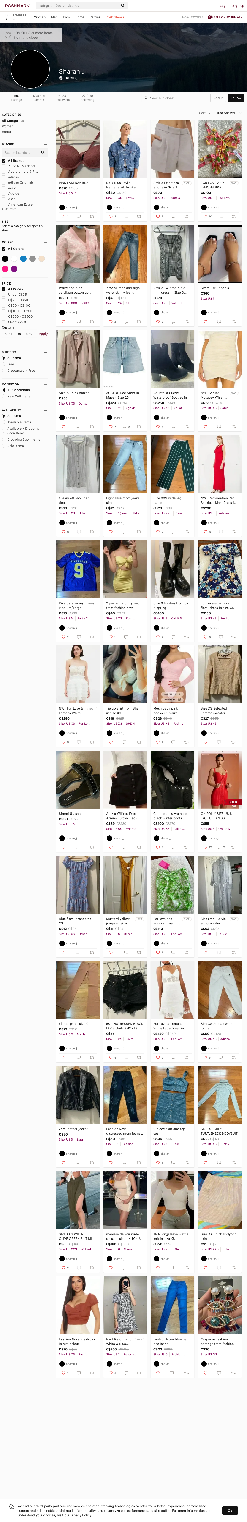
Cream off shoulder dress (74, 500)
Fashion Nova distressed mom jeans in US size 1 (123, 1131)
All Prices (12, 289)
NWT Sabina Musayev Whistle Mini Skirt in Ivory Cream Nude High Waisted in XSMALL (214, 395)
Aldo (8, 199)
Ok (230, 1511)
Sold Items (13, 446)
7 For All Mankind (18, 166)
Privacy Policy (80, 1515)
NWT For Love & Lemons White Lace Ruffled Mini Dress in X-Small (72, 710)
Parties (95, 17)
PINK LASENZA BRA (73, 183)
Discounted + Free (18, 370)
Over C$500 (14, 322)
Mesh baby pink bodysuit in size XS (168, 710)
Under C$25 (14, 294)
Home (79, 17)
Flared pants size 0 (74, 1024)
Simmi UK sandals (73, 814)
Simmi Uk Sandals (215, 288)
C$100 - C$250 (17, 311)
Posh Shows (115, 17)
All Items (11, 358)
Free (8, 364)
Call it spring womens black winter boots (170, 816)
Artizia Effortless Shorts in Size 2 (166, 185)
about (218, 98)
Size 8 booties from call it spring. (171, 605)
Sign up (238, 6)
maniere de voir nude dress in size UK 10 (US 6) (124, 1236)
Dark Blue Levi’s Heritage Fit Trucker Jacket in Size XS (121, 185)
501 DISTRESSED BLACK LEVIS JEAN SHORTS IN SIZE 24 (124, 1026)
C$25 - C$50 (15, 300)
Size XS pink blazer (74, 393)
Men (54, 17)
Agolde (10, 193)
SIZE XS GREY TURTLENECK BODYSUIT (219, 1131)
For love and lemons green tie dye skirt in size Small (166, 921)
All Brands (13, 161)
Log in (225, 6)
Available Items (16, 422)
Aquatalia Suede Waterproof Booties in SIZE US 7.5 (170, 395)
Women (40, 17)
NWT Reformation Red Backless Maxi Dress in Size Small (218, 500)
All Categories (13, 121)
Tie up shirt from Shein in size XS (123, 710)
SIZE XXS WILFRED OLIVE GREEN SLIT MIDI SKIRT (77, 1236)
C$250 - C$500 (17, 316)
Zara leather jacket (73, 1129)
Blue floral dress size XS (75, 921)
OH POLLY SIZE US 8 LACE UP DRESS (216, 816)
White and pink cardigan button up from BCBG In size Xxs (76, 290)
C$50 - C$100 (16, 305)
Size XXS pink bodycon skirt (218, 1236)
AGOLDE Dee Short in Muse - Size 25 (122, 395)
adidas (10, 177)
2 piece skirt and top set (169, 1131)
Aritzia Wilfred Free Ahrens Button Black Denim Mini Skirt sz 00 (123, 816)
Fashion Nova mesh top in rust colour (77, 1341)
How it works (193, 17)
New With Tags (16, 396)
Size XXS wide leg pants (167, 500)
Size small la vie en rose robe (213, 921)
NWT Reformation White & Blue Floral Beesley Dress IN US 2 (119, 1341)
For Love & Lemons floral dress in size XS (217, 605)
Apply (43, 334)
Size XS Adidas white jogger (217, 1026)
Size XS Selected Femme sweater (214, 710)
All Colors (13, 249)
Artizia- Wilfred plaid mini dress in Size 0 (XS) (169, 290)
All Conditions (16, 390)
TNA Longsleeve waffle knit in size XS (170, 1236)
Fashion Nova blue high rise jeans (171, 1341)
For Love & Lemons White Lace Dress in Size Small (168, 1026)
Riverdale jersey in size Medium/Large (76, 605)
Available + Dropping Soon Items (21, 430)
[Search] (86, 5)
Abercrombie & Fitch (21, 172)
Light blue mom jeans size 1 (123, 500)
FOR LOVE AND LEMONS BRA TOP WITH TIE (212, 185)
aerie (9, 188)
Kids (66, 17)
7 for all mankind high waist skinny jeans (123, 290)
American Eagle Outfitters (17, 206)
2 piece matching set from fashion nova (122, 605)
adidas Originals (18, 182)
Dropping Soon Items (21, 439)
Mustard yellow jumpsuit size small (118, 921)
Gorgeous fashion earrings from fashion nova (217, 1341)
